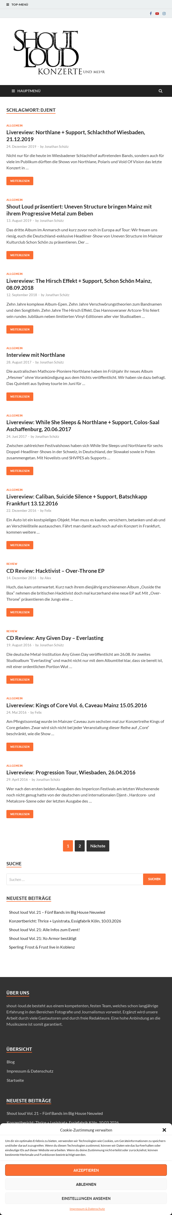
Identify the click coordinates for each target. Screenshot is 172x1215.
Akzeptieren (86, 1170)
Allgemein (14, 125)
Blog (11, 1061)
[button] (164, 1130)
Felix (48, 510)
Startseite (15, 1080)
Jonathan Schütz (57, 146)
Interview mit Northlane (35, 354)
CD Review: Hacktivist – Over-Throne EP (55, 570)
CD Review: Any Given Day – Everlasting (54, 638)
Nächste (97, 845)
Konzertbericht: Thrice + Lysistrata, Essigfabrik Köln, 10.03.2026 (65, 920)
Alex (48, 578)
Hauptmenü (28, 91)
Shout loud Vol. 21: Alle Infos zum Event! (44, 929)
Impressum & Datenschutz (87, 1209)
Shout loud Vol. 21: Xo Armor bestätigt (43, 938)
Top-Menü (20, 4)
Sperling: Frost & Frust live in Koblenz (42, 946)
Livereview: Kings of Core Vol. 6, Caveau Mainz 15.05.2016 (76, 705)
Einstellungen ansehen (86, 1198)
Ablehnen (86, 1184)
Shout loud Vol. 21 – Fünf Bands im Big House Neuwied (57, 912)
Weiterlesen (17, 180)
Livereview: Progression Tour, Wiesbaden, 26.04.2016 (70, 772)
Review (11, 564)
